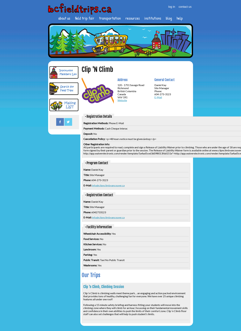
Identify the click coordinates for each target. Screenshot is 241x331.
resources (132, 18)
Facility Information (99, 227)
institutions (152, 18)
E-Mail (158, 97)
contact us (185, 6)
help (180, 18)
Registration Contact (100, 195)
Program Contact (97, 163)
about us (64, 18)
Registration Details (99, 117)
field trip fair (84, 18)
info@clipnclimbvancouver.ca (108, 185)
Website (122, 100)
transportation (110, 18)
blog (169, 18)
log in (171, 6)
